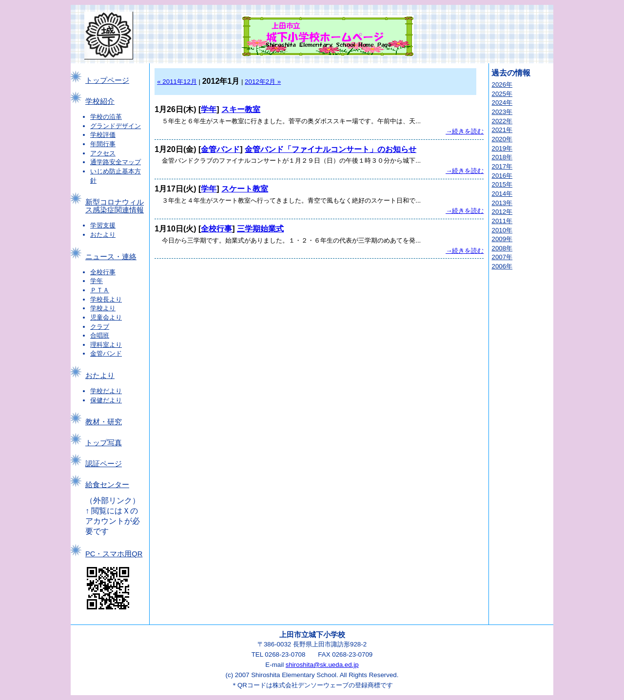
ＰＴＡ (99, 290)
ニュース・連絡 (110, 257)
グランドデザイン (115, 126)
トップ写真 (103, 443)
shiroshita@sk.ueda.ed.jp (322, 664)
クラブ (99, 326)
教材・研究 (103, 422)
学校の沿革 (106, 116)
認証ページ (103, 464)
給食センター (107, 485)
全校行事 (103, 272)
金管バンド (106, 353)
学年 (96, 280)
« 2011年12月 (177, 81)
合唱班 (99, 335)
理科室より (106, 344)
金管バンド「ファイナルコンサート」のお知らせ (330, 149)
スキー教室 (240, 109)
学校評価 (103, 134)
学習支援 (103, 225)
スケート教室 (244, 189)
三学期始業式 (260, 229)
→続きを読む (465, 131)
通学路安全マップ (115, 162)
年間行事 (103, 144)
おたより (103, 234)
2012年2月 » (263, 81)
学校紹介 (100, 101)
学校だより (106, 391)
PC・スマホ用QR (113, 554)
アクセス (103, 153)
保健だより (106, 400)
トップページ (107, 80)
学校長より (106, 299)
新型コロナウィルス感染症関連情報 (114, 206)
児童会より (106, 317)
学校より (103, 308)
